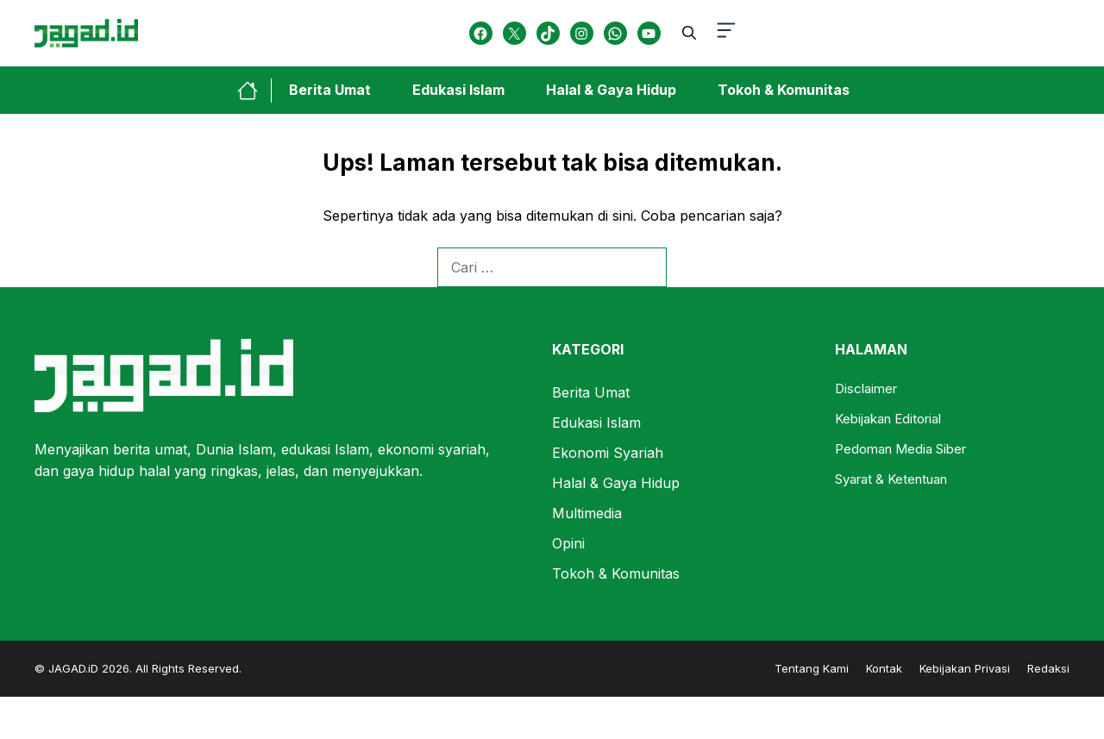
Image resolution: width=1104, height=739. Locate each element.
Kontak (884, 668)
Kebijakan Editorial (888, 418)
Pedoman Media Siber (900, 449)
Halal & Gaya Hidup (611, 89)
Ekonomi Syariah (607, 452)
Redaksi (1048, 668)
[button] (689, 32)
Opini (568, 543)
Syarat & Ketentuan (891, 479)
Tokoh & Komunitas (784, 89)
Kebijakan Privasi (964, 668)
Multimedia (587, 513)
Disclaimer (866, 388)
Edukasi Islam (458, 89)
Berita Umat (330, 89)
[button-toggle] (726, 33)
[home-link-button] (254, 90)
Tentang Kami (812, 668)
